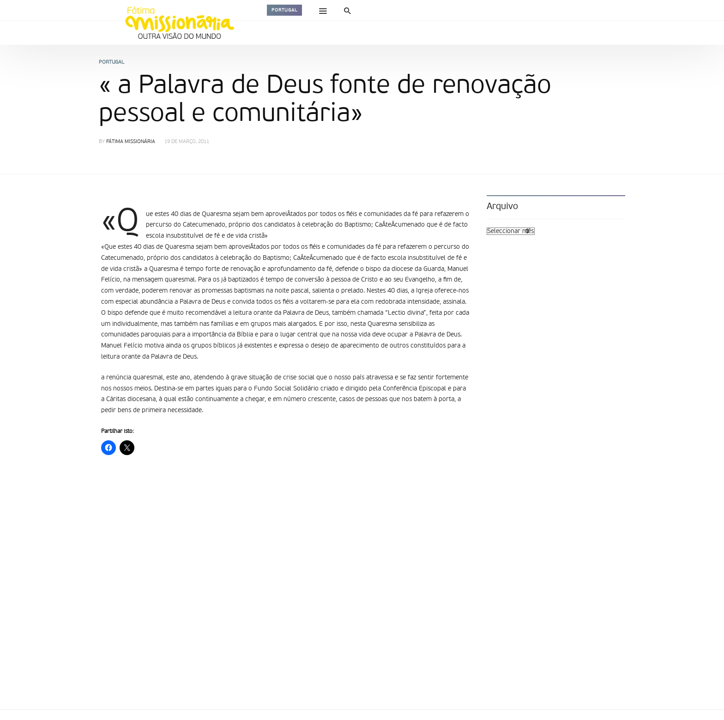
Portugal (284, 10)
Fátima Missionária (130, 141)
